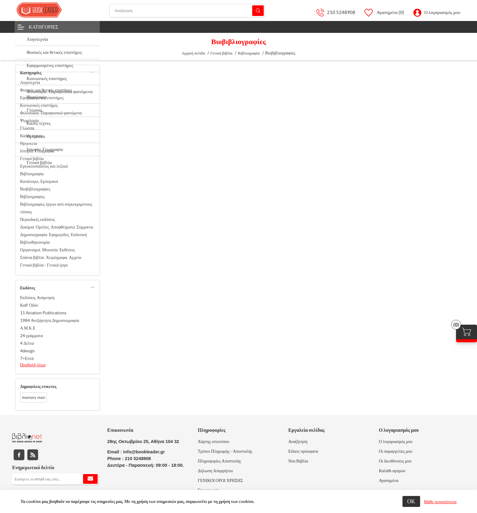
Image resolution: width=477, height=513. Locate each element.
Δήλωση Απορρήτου (215, 470)
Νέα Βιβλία (298, 461)
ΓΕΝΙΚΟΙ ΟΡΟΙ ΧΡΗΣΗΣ (220, 480)
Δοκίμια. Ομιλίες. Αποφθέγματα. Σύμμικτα (56, 227)
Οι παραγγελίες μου (395, 451)
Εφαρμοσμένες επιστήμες (42, 97)
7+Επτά (27, 358)
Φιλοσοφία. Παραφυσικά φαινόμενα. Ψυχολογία (51, 116)
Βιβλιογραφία (32, 173)
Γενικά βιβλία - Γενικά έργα (44, 265)
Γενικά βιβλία (32, 158)
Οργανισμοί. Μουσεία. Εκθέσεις (47, 249)
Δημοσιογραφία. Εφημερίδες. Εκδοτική (53, 234)
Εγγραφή (90, 479)
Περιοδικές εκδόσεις (37, 219)
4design (27, 350)
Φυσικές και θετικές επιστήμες (46, 90)
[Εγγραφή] (55, 478)
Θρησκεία (28, 143)
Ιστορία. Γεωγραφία (37, 150)
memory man (33, 397)
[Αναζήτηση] (187, 10)
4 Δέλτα (27, 343)
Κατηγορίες (43, 27)
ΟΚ (411, 501)
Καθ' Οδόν (29, 305)
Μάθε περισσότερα (440, 501)
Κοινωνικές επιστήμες (39, 105)
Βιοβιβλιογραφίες (35, 189)
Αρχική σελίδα (193, 53)
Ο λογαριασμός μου (442, 12)
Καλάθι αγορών (392, 470)
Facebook (19, 454)
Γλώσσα (27, 128)
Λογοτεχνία (30, 82)
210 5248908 (341, 12)
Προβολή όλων (33, 364)
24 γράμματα (31, 335)
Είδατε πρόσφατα (303, 451)
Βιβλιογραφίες (32, 196)
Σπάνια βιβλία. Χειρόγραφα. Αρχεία (50, 257)
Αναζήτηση (258, 10)
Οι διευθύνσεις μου (395, 461)
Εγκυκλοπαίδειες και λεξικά (44, 166)
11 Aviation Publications (43, 312)
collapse (92, 72)
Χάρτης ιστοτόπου (213, 441)
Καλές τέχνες (31, 135)
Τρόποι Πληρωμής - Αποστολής (225, 451)
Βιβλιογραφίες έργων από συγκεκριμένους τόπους (56, 208)
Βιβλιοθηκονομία (35, 242)
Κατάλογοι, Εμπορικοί (39, 181)
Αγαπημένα (388, 480)
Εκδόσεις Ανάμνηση (37, 297)
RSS (32, 454)
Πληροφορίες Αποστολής (219, 461)
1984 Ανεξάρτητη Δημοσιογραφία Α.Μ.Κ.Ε (49, 324)
